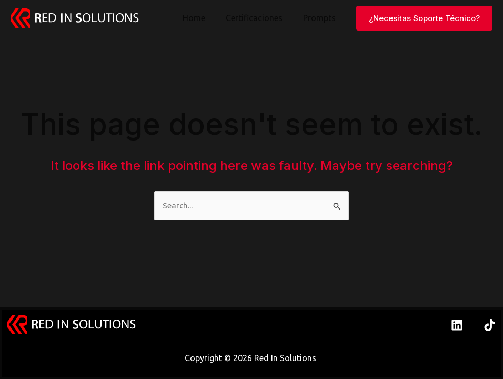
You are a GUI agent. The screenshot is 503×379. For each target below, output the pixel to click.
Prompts (321, 18)
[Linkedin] (457, 325)
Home (203, 18)
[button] (424, 18)
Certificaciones (259, 18)
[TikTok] (490, 325)
